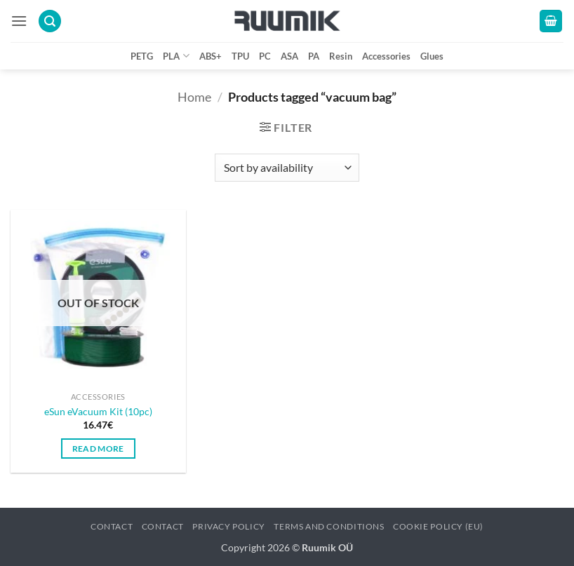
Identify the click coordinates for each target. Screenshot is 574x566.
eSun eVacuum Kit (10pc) (98, 411)
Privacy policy (228, 526)
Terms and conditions (329, 526)
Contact (112, 526)
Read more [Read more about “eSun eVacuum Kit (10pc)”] (98, 448)
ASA (289, 56)
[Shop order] (287, 168)
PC (265, 56)
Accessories (386, 56)
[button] (19, 21)
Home (194, 97)
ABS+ (210, 56)
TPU (240, 56)
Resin (340, 56)
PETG (142, 56)
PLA (176, 55)
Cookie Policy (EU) (438, 526)
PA (313, 56)
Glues (431, 56)
